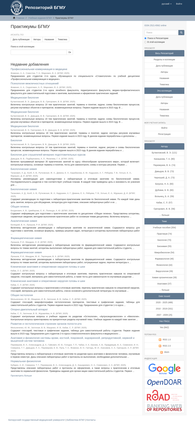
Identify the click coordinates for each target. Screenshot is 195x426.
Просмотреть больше (21, 375)
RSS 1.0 (164, 339)
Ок (69, 52)
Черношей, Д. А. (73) (164, 177)
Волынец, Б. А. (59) (164, 196)
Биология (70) (164, 240)
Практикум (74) (164, 234)
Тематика (62, 39)
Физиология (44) (164, 265)
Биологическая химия (24, 169)
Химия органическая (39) (164, 277)
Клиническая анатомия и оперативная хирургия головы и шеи (48, 266)
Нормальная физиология (26, 361)
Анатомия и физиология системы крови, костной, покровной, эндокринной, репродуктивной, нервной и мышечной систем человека (72, 339)
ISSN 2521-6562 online (155, 25)
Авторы (37, 39)
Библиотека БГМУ (76, 420)
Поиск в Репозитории (156, 38)
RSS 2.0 (164, 346)
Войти (164, 128)
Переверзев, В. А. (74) (164, 165)
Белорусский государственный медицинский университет (37, 420)
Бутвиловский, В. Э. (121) (164, 152)
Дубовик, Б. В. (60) (164, 190)
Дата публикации (21, 39)
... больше (164, 215)
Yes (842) (164, 327)
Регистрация (164, 134)
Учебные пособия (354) (164, 227)
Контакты (91, 420)
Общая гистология (22, 295)
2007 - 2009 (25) (164, 315)
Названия (49, 39)
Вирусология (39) (164, 271)
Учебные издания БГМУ (40, 18)
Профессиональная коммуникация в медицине (39, 69)
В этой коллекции (154, 42)
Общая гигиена (20, 206)
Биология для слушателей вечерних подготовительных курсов (48, 154)
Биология (16, 140)
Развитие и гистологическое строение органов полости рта (46, 323)
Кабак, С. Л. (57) (164, 202)
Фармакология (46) (164, 259)
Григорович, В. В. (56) (164, 209)
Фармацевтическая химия (26, 238)
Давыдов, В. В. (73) (164, 171)
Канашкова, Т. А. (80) (164, 159)
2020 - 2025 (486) (164, 302)
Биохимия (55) (164, 246)
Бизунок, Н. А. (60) (164, 184)
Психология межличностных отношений (35, 83)
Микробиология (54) (164, 252)
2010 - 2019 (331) (164, 308)
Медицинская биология (25, 97)
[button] (167, 4)
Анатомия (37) (164, 283)
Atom (164, 352)
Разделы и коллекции (164, 59)
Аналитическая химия (24, 220)
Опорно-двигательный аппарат (29, 309)
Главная (20, 18)
